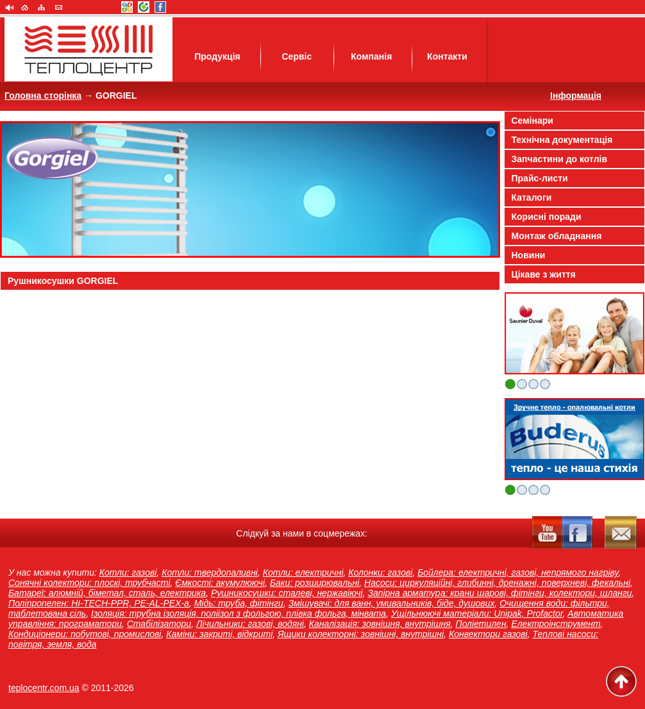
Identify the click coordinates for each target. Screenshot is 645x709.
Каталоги (532, 197)
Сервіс (296, 56)
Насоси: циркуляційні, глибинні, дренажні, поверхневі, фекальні (497, 583)
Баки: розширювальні (314, 583)
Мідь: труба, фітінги (238, 603)
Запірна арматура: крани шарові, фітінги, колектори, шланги (499, 593)
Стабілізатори (159, 624)
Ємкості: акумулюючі (220, 583)
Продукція (217, 56)
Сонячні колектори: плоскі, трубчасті (89, 583)
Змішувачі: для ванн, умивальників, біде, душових (392, 603)
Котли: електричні (303, 572)
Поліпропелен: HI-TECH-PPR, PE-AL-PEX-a (98, 603)
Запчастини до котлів (560, 159)
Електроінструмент (555, 624)
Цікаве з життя (544, 274)
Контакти (447, 56)
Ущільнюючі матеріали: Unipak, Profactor (477, 613)
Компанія (371, 56)
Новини (529, 255)
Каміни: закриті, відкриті (219, 634)
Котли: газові (128, 572)
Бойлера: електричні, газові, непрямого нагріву (517, 572)
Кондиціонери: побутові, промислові (84, 634)
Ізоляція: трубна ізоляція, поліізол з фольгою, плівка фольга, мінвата (238, 613)
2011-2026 (112, 688)
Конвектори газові (488, 634)
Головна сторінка (42, 95)
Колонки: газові (380, 572)
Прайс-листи (540, 178)
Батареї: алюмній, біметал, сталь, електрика (107, 593)
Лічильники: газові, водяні (250, 624)
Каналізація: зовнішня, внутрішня (380, 624)
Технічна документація (562, 140)
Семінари (532, 120)
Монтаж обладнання (557, 236)
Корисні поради (547, 217)
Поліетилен (481, 624)
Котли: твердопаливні (210, 572)
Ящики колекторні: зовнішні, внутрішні (361, 634)
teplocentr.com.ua (44, 688)
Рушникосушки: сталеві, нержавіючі (287, 593)
